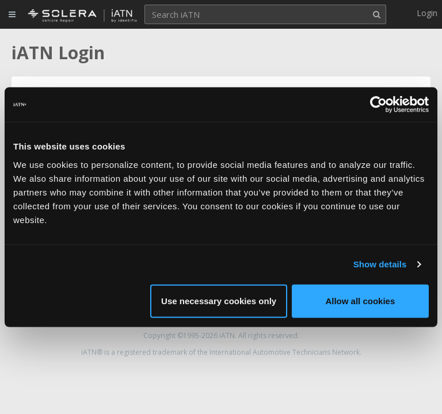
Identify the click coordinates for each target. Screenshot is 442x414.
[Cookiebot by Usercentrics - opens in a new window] (378, 104)
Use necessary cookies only (218, 300)
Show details (380, 264)
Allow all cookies (360, 300)
